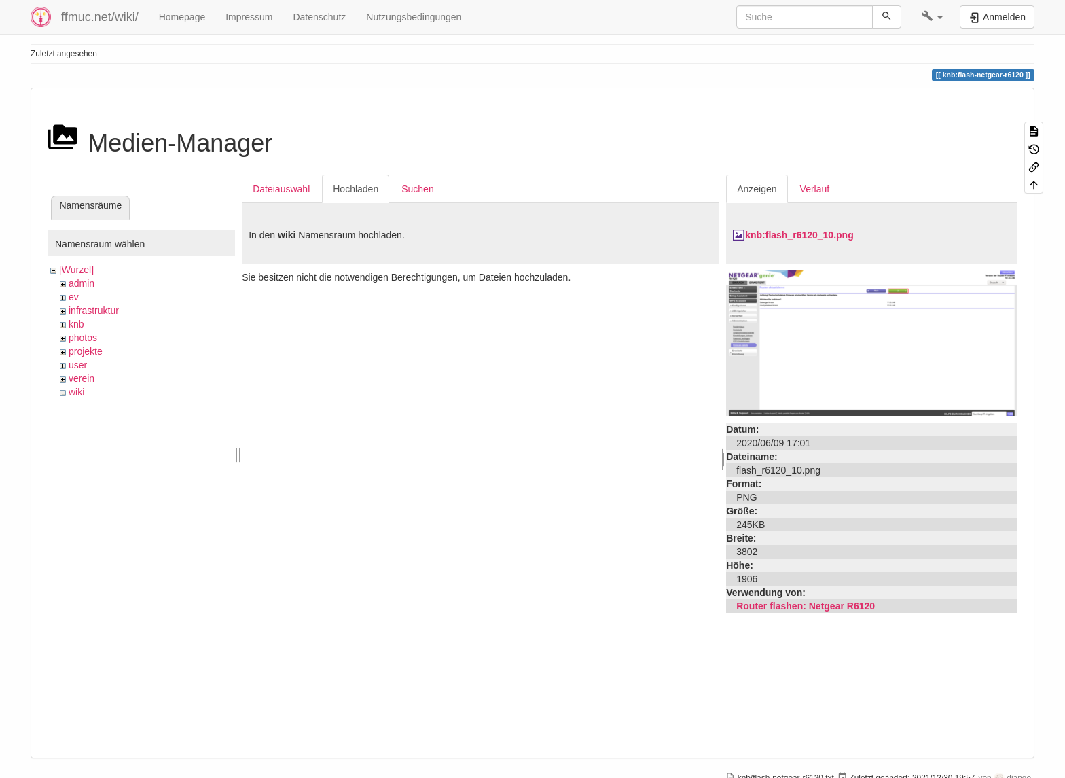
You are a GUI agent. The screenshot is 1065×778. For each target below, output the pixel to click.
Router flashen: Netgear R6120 (805, 606)
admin (81, 283)
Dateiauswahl (281, 188)
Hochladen (355, 188)
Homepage (182, 17)
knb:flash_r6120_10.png (799, 235)
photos (83, 337)
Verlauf (815, 188)
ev (74, 296)
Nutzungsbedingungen (413, 17)
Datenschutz (319, 17)
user (78, 364)
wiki (76, 392)
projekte (86, 351)
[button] (932, 17)
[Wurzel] (76, 269)
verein (81, 378)
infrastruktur (94, 310)
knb (76, 324)
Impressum (248, 17)
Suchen (417, 188)
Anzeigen (756, 188)
